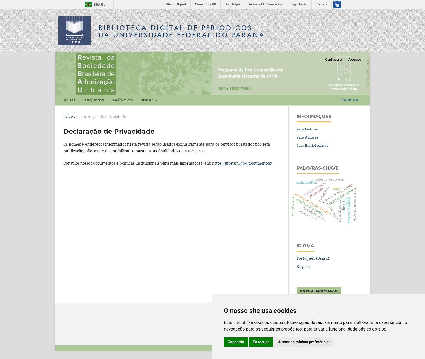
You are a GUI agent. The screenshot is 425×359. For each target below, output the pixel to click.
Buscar (348, 100)
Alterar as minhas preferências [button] (304, 342)
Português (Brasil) (313, 258)
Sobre (148, 100)
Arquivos (94, 100)
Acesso (355, 59)
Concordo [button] (236, 342)
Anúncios (122, 100)
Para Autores (307, 137)
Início (69, 116)
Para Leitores (308, 129)
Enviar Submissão (319, 291)
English (303, 266)
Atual (69, 100)
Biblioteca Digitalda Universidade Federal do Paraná (182, 31)
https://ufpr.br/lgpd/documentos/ (242, 163)
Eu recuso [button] (261, 342)
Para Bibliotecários (312, 145)
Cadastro (333, 59)
